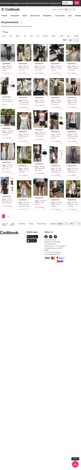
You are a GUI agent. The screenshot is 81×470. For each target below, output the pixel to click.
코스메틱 (76, 36)
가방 (37, 36)
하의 (25, 36)
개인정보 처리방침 (41, 224)
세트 (68, 36)
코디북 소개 (5, 224)
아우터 (4, 36)
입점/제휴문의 (53, 224)
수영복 (61, 36)
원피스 (18, 36)
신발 (31, 36)
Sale (70, 16)
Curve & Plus (60, 16)
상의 (11, 36)
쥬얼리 (54, 36)
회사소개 (12, 225)
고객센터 (4, 225)
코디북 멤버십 (21, 224)
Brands (4, 16)
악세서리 (45, 36)
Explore (78, 16)
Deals (24, 16)
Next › (9, 216)
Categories (15, 16)
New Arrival (34, 16)
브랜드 (13, 224)
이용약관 (31, 224)
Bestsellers (47, 16)
